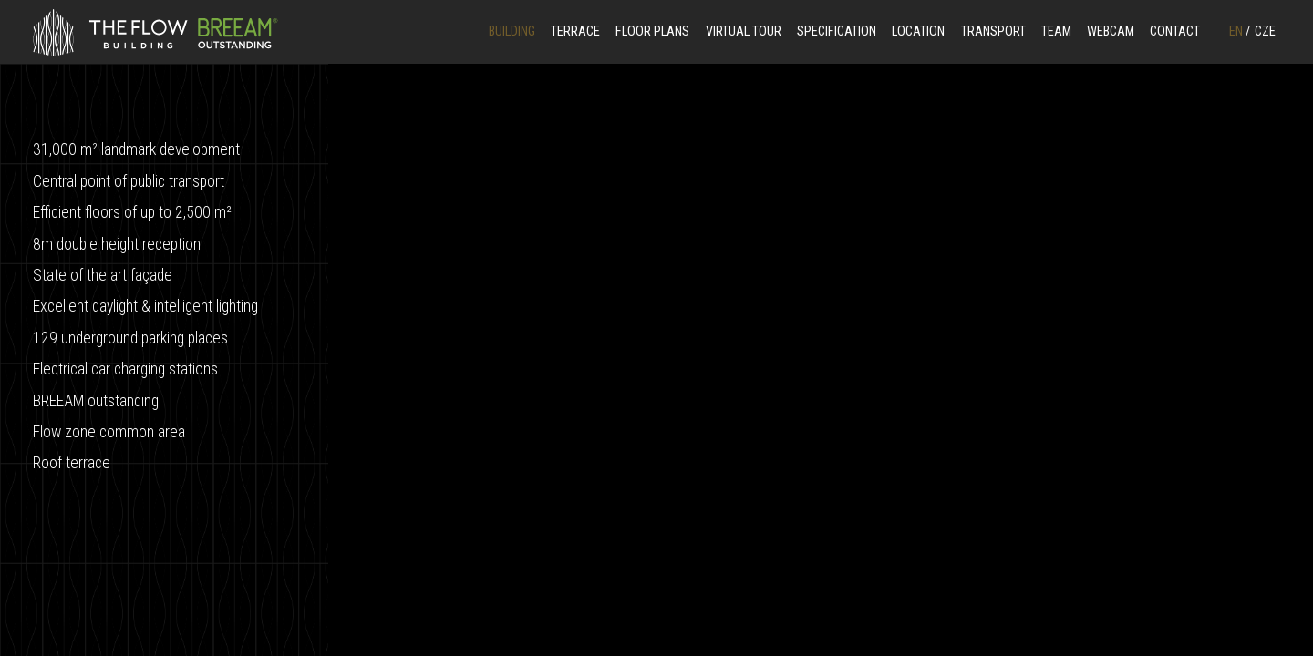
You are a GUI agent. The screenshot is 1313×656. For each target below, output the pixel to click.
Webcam (1110, 31)
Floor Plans (652, 31)
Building (512, 31)
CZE (1265, 31)
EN (1239, 31)
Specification (836, 31)
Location (918, 31)
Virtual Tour (743, 31)
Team (1056, 31)
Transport (993, 31)
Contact (1175, 31)
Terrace (575, 31)
